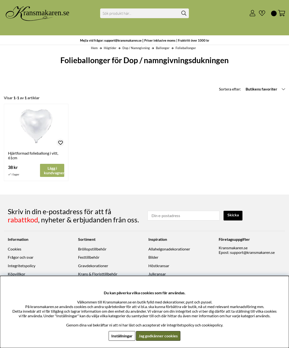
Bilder (153, 257)
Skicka (233, 215)
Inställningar (122, 335)
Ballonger (162, 48)
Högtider (110, 48)
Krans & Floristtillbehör (97, 274)
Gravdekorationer (93, 265)
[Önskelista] (260, 13)
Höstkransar (158, 265)
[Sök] (144, 13)
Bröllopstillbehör (92, 249)
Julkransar (157, 274)
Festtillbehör (88, 257)
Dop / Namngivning (136, 48)
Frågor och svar (20, 257)
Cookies (14, 249)
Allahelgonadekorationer (169, 249)
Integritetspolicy (21, 265)
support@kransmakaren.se (252, 252)
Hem (94, 48)
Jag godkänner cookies (158, 335)
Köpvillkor (16, 274)
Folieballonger (186, 48)
